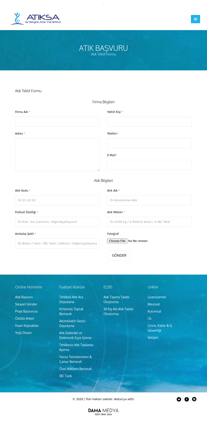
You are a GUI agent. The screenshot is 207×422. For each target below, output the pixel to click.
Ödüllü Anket (24, 318)
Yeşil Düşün (23, 333)
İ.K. (150, 318)
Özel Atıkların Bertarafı (75, 369)
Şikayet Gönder (26, 304)
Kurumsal (154, 311)
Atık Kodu (22, 190)
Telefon (112, 133)
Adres (20, 133)
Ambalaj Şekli (25, 233)
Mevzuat (154, 304)
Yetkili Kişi (115, 112)
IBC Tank (65, 376)
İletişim (153, 337)
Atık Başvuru (24, 297)
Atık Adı (113, 190)
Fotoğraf (113, 233)
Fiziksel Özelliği (26, 212)
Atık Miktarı (116, 212)
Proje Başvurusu (26, 311)
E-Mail (112, 155)
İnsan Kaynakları (27, 325)
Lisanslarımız (157, 297)
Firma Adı (22, 112)
